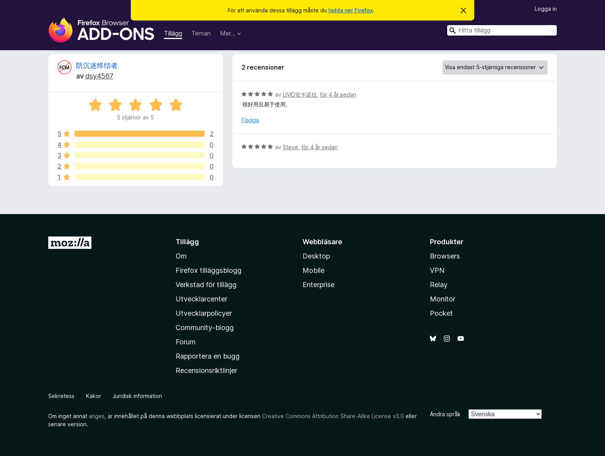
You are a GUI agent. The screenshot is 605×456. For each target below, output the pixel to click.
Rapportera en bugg (208, 356)
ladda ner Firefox (350, 10)
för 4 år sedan (338, 94)
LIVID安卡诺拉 (300, 94)
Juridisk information (137, 396)
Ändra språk (445, 414)
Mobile (313, 270)
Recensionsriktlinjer (206, 370)
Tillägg (173, 33)
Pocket (441, 313)
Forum (186, 342)
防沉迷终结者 (97, 65)
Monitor (442, 299)
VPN (437, 270)
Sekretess (61, 396)
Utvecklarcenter (201, 299)
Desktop (316, 256)
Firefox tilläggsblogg (209, 270)
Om (181, 256)
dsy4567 (99, 76)
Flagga (250, 120)
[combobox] (502, 30)
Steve (290, 147)
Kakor (93, 396)
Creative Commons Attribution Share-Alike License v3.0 (333, 416)
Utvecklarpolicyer (204, 313)
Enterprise (318, 285)
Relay (439, 285)
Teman (201, 33)
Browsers (445, 256)
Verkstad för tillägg (206, 285)
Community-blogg (205, 327)
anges (97, 416)
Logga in (546, 8)
